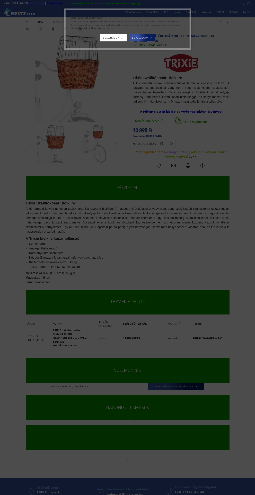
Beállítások (111, 37)
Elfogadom (140, 37)
